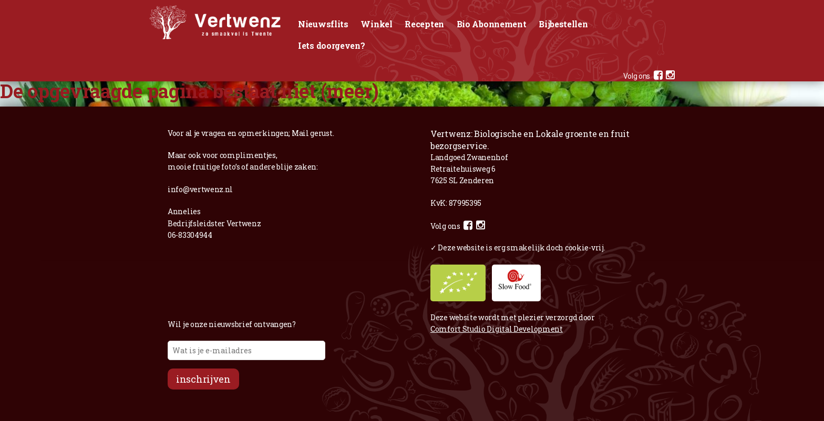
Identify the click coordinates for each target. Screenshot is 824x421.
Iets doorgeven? (331, 45)
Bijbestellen (563, 23)
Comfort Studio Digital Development (496, 329)
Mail (300, 133)
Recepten (424, 23)
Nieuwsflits (323, 23)
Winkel (376, 23)
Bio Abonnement (492, 23)
